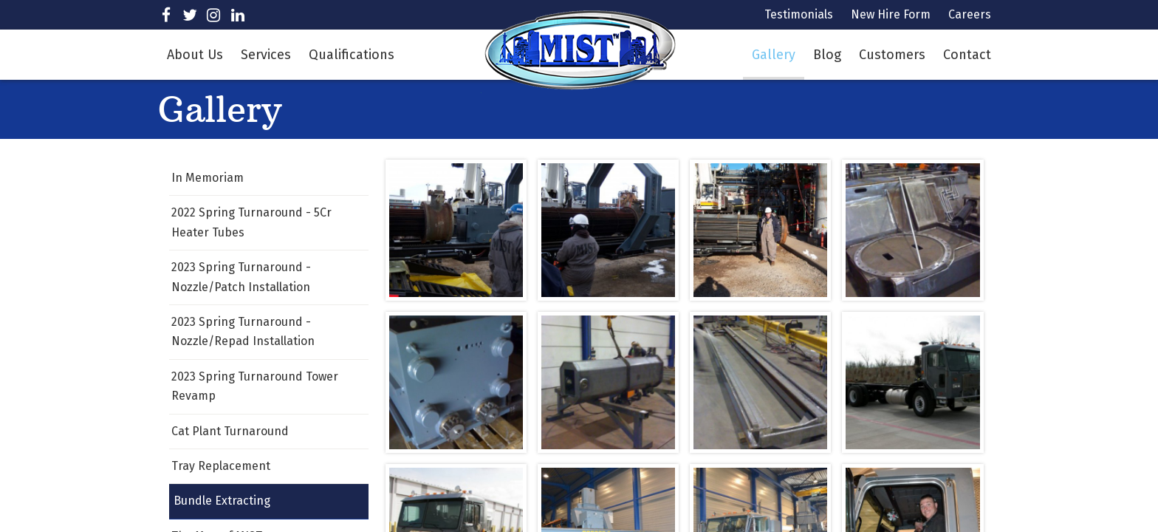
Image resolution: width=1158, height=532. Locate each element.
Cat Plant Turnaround (230, 431)
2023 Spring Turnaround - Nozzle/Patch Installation (241, 276)
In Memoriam (207, 178)
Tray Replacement (220, 466)
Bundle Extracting (222, 501)
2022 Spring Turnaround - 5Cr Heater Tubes (251, 222)
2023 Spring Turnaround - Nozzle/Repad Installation (243, 331)
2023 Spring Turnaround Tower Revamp (254, 386)
